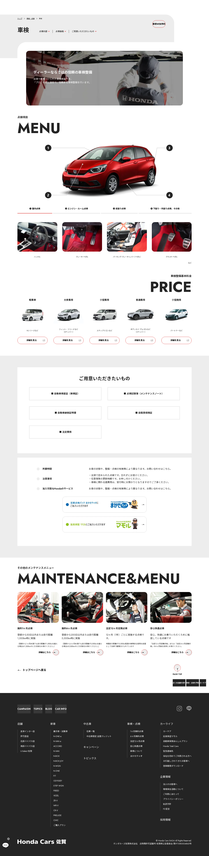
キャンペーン (91, 747)
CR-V (55, 810)
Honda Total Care (170, 746)
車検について (136, 751)
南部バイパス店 (27, 746)
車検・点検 (31, 18)
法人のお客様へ (170, 784)
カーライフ (166, 724)
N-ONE (56, 770)
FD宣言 (166, 808)
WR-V (55, 805)
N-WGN (57, 765)
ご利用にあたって (171, 794)
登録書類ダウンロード (173, 765)
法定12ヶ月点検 (137, 741)
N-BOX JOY (58, 761)
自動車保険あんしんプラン (175, 741)
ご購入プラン (59, 825)
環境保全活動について (173, 789)
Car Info (128, 707)
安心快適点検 (136, 746)
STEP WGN (58, 785)
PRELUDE (57, 815)
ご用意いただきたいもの (83, 31)
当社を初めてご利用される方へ (177, 756)
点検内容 (43, 31)
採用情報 (165, 820)
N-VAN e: (57, 741)
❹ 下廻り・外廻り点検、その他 (165, 211)
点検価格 (60, 31)
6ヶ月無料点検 (137, 736)
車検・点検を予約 (178, 680)
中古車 (87, 724)
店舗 (20, 724)
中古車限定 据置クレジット (99, 736)
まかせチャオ (136, 756)
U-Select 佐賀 (26, 751)
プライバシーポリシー (173, 799)
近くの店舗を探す (153, 680)
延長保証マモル (170, 736)
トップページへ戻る (31, 667)
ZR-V (55, 800)
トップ (19, 18)
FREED (56, 790)
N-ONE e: (57, 736)
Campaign (32, 707)
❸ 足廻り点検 (119, 211)
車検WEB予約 (146, 24)
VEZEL (56, 795)
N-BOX (56, 756)
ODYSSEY (57, 780)
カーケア (198, 680)
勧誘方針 (167, 804)
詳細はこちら (49, 655)
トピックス (89, 758)
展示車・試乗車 (60, 731)
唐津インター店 (27, 731)
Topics (64, 707)
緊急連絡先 (168, 751)
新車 (53, 724)
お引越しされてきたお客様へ (176, 761)
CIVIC (55, 820)
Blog (95, 707)
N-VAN (56, 751)
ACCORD (57, 746)
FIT (54, 775)
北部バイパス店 (27, 741)
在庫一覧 (91, 731)
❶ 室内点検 (34, 211)
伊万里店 (24, 736)
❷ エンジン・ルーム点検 (76, 211)
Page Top (177, 667)
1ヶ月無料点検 (136, 731)
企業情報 (165, 777)
